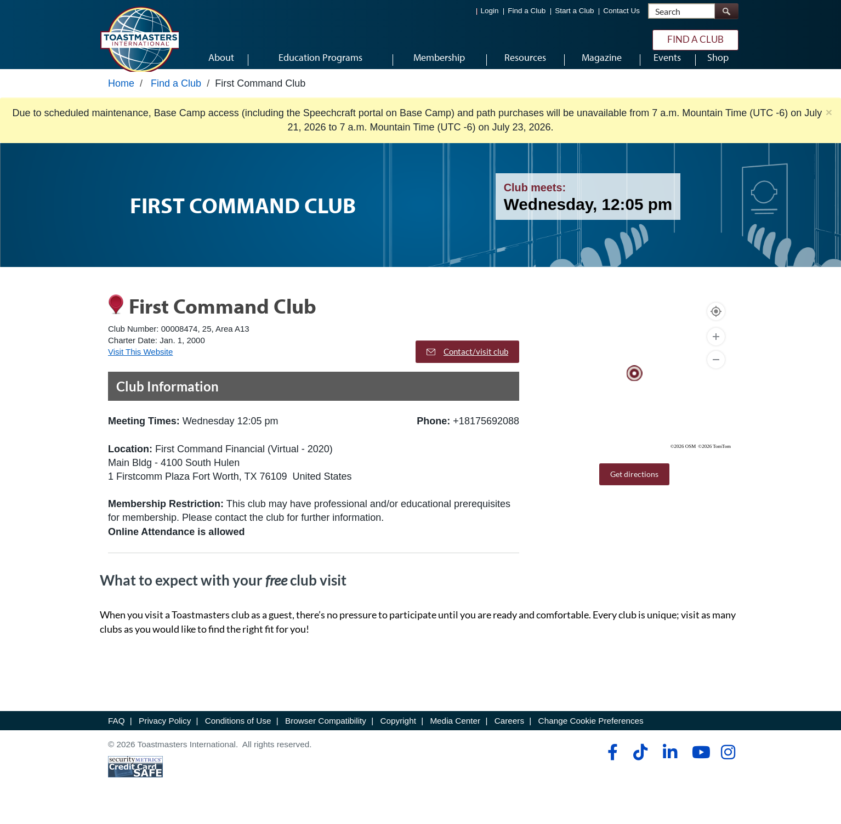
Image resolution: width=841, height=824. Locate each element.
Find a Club (526, 11)
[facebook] (611, 766)
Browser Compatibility (325, 734)
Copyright (398, 734)
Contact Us (621, 11)
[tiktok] (640, 766)
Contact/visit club (467, 365)
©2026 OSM (683, 460)
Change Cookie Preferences (591, 734)
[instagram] (727, 766)
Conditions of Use (238, 734)
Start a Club (574, 11)
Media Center (455, 734)
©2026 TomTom (714, 460)
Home (121, 97)
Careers (509, 734)
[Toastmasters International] (139, 39)
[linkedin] (669, 766)
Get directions (634, 487)
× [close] (829, 126)
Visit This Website (140, 366)
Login (490, 11)
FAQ (116, 734)
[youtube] (698, 766)
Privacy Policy (165, 734)
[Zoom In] (716, 350)
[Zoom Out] (716, 373)
